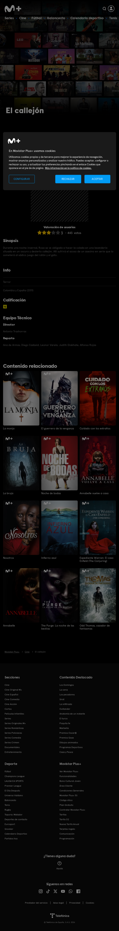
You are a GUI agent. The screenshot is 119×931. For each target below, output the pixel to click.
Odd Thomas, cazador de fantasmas (95, 627)
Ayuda (59, 865)
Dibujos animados (69, 742)
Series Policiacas (13, 732)
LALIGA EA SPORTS (14, 781)
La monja (8, 428)
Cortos (8, 708)
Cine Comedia (12, 699)
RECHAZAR (68, 178)
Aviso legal (58, 902)
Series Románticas (14, 728)
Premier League (13, 785)
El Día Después (12, 790)
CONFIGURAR (22, 178)
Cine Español (11, 694)
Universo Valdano (14, 795)
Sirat (62, 699)
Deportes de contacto (16, 819)
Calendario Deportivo (16, 833)
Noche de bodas (51, 493)
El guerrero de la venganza (57, 428)
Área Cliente (66, 785)
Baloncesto (56, 18)
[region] (59, 161)
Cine (22, 18)
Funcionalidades (68, 776)
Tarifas (63, 814)
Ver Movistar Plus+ (69, 771)
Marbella (64, 728)
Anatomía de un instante (72, 713)
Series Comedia (13, 737)
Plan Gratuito (66, 804)
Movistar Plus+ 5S (68, 795)
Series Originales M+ (15, 723)
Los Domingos (67, 684)
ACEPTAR (97, 178)
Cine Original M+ (13, 689)
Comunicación (67, 833)
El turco (64, 718)
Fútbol (36, 18)
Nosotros (8, 557)
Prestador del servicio (36, 902)
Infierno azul (48, 557)
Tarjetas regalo (67, 828)
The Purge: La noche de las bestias (57, 627)
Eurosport (10, 824)
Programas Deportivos (71, 747)
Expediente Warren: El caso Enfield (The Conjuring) (96, 559)
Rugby (8, 809)
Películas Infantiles (14, 713)
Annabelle (9, 625)
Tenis (113, 18)
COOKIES (90, 902)
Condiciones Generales (72, 790)
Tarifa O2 (64, 819)
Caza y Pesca (66, 752)
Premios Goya (67, 737)
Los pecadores (67, 694)
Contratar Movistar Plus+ (72, 809)
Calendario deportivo (87, 18)
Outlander (65, 708)
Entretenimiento (13, 752)
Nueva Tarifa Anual (69, 824)
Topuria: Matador (13, 814)
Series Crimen (12, 742)
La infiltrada (66, 704)
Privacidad (74, 902)
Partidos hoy (11, 838)
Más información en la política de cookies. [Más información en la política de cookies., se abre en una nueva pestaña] (68, 168)
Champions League (15, 776)
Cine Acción (11, 704)
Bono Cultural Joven (70, 781)
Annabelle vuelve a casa (94, 493)
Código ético (66, 800)
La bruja (8, 493)
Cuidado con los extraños (95, 428)
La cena (64, 689)
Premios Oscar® (68, 732)
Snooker (9, 828)
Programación (67, 838)
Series (9, 18)
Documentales (12, 747)
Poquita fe (65, 723)
